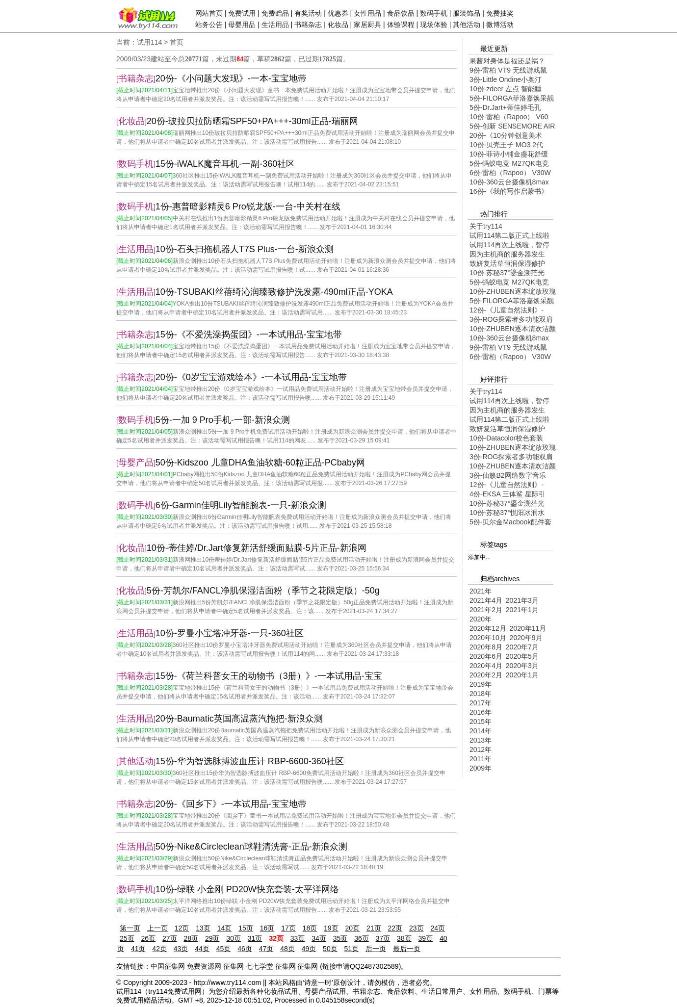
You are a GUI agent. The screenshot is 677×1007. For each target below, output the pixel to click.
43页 (181, 949)
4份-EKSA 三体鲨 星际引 (507, 494)
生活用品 (275, 24)
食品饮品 (401, 13)
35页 (340, 938)
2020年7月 (522, 647)
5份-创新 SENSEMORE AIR (512, 126)
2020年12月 (487, 628)
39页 (425, 938)
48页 (287, 949)
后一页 (375, 949)
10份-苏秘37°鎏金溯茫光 (507, 273)
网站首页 (209, 13)
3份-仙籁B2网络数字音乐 (507, 475)
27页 (169, 938)
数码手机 (433, 13)
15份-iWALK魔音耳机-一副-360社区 (225, 164)
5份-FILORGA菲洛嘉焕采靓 (511, 98)
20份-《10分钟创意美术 (505, 135)
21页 (373, 928)
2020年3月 (522, 666)
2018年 (480, 693)
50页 (330, 949)
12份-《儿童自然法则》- (506, 310)
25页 (127, 938)
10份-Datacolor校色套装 (506, 438)
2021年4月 (485, 600)
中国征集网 (168, 966)
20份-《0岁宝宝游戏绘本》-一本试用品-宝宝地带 (251, 377)
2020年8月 (485, 647)
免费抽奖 (500, 13)
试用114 (149, 42)
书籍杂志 (308, 24)
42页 (159, 949)
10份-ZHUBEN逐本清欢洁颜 (512, 329)
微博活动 (500, 24)
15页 (245, 928)
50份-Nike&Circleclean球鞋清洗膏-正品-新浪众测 (251, 847)
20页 (352, 928)
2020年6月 (485, 656)
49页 (309, 949)
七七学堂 (259, 966)
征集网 (233, 966)
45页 (223, 949)
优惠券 (338, 13)
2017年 (480, 703)
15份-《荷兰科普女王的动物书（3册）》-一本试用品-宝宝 (269, 676)
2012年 (480, 749)
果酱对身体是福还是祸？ (507, 61)
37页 (383, 938)
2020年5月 (522, 656)
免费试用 (242, 13)
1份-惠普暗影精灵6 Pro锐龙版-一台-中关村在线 (248, 206)
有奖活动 (308, 13)
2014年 (480, 731)
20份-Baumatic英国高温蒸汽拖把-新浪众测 (239, 718)
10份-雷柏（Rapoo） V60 (508, 117)
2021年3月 (522, 600)
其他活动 (466, 24)
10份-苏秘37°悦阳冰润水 (507, 512)
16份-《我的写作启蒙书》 (508, 191)
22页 (395, 928)
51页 (351, 949)
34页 (319, 938)
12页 (182, 928)
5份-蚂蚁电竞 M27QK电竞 (509, 163)
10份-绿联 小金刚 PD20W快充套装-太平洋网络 (247, 889)
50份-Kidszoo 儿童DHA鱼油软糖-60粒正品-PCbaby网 (260, 462)
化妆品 (338, 24)
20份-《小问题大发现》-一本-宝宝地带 (231, 78)
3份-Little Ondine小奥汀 (505, 79)
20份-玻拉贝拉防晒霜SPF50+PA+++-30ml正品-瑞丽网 (252, 121)
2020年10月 (487, 638)
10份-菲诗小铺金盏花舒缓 (508, 154)
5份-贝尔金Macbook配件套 (510, 522)
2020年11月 (528, 628)
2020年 (480, 619)
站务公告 (209, 24)
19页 (331, 928)
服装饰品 (466, 13)
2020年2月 (485, 675)
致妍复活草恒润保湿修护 (507, 263)
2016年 (480, 712)
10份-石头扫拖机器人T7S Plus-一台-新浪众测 (245, 249)
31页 (255, 938)
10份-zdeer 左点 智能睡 (505, 89)
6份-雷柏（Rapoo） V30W (510, 173)
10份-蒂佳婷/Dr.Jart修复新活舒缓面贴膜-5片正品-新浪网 (256, 548)
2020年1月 (522, 675)
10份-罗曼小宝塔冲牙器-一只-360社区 (230, 633)
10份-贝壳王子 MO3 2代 (506, 145)
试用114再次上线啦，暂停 (509, 245)
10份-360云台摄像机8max (509, 182)
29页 (212, 938)
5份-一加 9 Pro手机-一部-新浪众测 (223, 420)
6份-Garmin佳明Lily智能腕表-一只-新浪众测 (241, 505)
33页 (297, 938)
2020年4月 (485, 666)
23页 (416, 928)
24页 (437, 928)
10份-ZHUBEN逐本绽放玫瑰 (512, 291)
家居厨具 (367, 24)
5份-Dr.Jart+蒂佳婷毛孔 (505, 107)
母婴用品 (242, 24)
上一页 (157, 928)
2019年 (480, 684)
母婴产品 (136, 462)
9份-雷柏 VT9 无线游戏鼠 (508, 70)
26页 (148, 938)
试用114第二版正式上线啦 (509, 235)
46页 (244, 949)
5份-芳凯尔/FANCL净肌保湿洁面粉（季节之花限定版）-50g (263, 590)
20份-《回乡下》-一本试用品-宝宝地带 (231, 804)
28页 (190, 938)
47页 (266, 949)
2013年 (480, 740)
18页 (310, 928)
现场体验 (433, 24)
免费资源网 (204, 966)
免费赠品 (275, 13)
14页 (224, 928)
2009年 (480, 768)
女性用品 (367, 13)
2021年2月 (485, 610)
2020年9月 (526, 638)
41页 (138, 949)
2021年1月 (522, 610)
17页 (288, 928)
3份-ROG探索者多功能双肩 (511, 319)
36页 (361, 938)
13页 (203, 928)
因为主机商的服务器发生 (507, 254)
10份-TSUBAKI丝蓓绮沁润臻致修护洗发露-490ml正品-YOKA (274, 292)
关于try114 (485, 226)
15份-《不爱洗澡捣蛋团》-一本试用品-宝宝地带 (249, 334)
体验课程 (401, 24)
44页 (202, 949)
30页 (233, 938)
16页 (267, 928)
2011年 (480, 759)
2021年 (480, 591)
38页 (404, 938)
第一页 (130, 928)
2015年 (480, 721)
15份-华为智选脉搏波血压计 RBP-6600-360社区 (250, 761)
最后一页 (406, 949)
